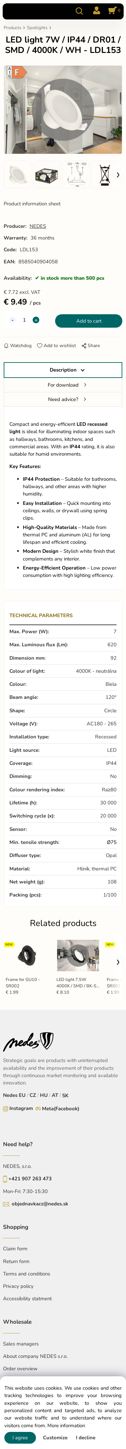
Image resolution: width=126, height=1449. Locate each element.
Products (12, 28)
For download (63, 385)
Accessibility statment (27, 1298)
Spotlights (37, 28)
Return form (16, 1261)
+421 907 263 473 (30, 1178)
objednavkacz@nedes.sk (40, 1203)
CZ (33, 1095)
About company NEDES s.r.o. (35, 1356)
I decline (85, 1437)
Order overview (20, 1368)
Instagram (21, 1108)
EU (22, 1095)
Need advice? (63, 399)
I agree (20, 1437)
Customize (55, 1437)
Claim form (15, 1248)
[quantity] (24, 320)
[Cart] (113, 11)
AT (55, 1095)
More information (66, 1425)
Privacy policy (18, 1286)
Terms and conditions (26, 1273)
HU (44, 1095)
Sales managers (21, 1343)
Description (63, 370)
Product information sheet (32, 203)
